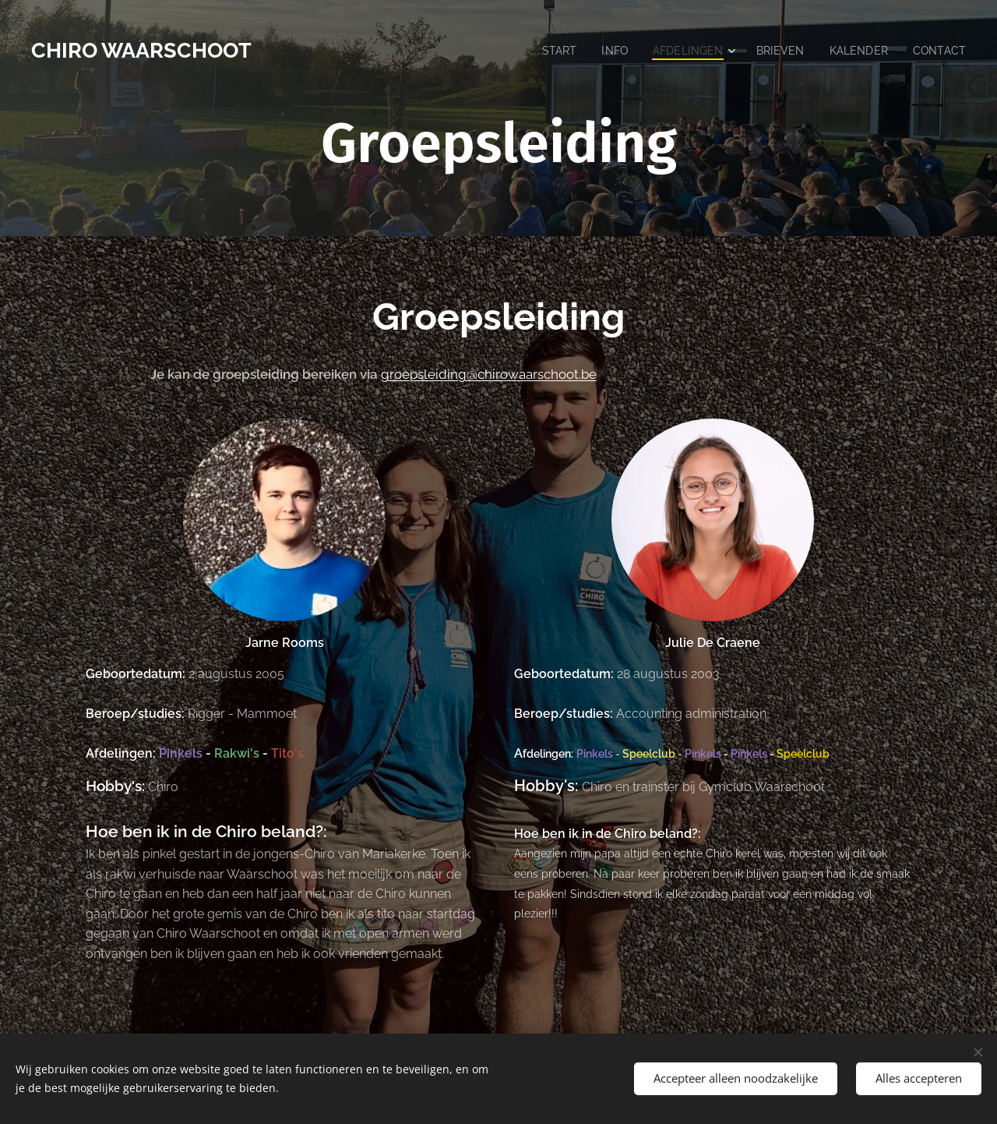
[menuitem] (547, 50)
